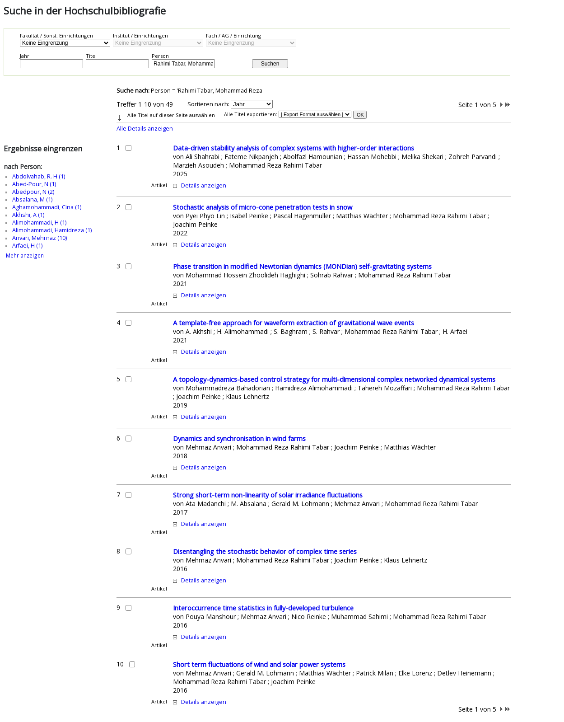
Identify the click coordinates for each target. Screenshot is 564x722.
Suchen (270, 64)
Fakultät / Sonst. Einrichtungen (56, 35)
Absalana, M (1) (32, 199)
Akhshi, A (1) (28, 215)
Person (160, 55)
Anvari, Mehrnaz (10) (39, 238)
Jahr (24, 55)
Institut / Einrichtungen (140, 35)
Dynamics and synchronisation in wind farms (239, 438)
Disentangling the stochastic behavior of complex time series (265, 551)
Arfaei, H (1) (27, 245)
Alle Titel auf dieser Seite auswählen (171, 115)
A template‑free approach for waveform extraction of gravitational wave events (293, 322)
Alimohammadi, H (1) (39, 222)
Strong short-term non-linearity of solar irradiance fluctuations (268, 494)
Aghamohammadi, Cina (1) (46, 207)
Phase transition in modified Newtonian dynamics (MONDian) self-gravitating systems (302, 266)
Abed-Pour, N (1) (34, 184)
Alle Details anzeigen (145, 128)
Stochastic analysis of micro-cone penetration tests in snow (262, 206)
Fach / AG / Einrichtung (233, 35)
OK (360, 114)
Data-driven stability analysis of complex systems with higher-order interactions (293, 147)
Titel (91, 55)
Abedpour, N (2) (33, 192)
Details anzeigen (203, 185)
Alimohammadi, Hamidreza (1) (52, 230)
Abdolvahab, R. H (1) (38, 176)
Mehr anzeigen (25, 255)
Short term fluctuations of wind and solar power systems (259, 664)
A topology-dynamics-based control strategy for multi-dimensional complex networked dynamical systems (334, 379)
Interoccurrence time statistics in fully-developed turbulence (263, 607)
